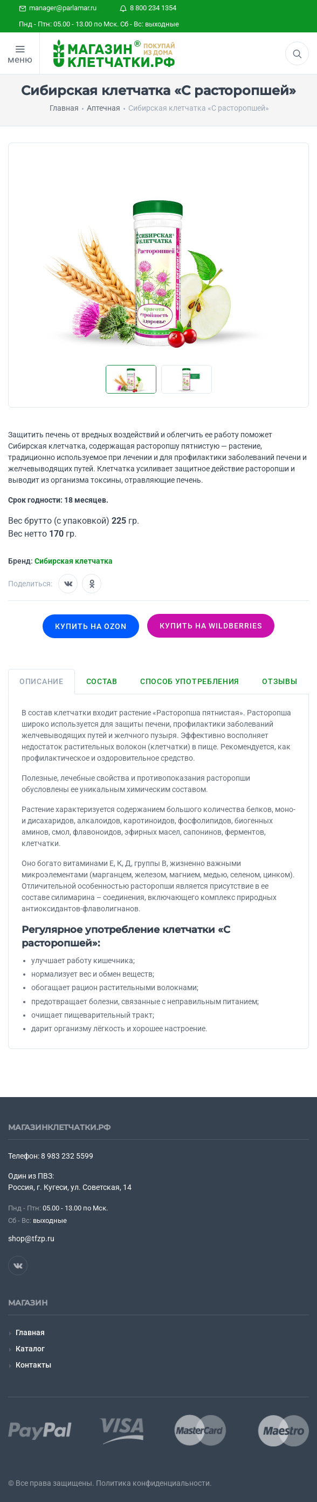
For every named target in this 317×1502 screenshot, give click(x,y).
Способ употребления (189, 681)
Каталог (30, 1348)
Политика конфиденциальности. (154, 1483)
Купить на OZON (91, 626)
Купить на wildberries (211, 625)
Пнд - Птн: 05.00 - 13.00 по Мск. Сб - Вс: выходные (99, 24)
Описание (41, 681)
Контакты (33, 1365)
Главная (30, 1332)
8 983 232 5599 (67, 1156)
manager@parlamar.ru (58, 8)
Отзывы (279, 681)
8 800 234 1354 (148, 8)
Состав (102, 681)
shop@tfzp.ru (31, 1238)
